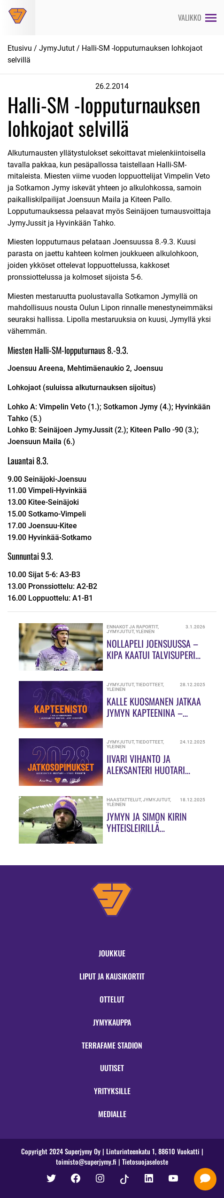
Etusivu (20, 48)
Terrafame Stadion (112, 1045)
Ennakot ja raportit (132, 626)
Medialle (112, 1114)
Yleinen (145, 631)
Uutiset (112, 1067)
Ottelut (112, 999)
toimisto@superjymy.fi (86, 1162)
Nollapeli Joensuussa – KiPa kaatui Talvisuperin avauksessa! (154, 654)
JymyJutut (57, 48)
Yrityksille (112, 1090)
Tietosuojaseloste (145, 1162)
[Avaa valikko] (197, 17)
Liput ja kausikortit (112, 976)
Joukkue (112, 953)
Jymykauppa (112, 1022)
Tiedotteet (149, 684)
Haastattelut (124, 799)
